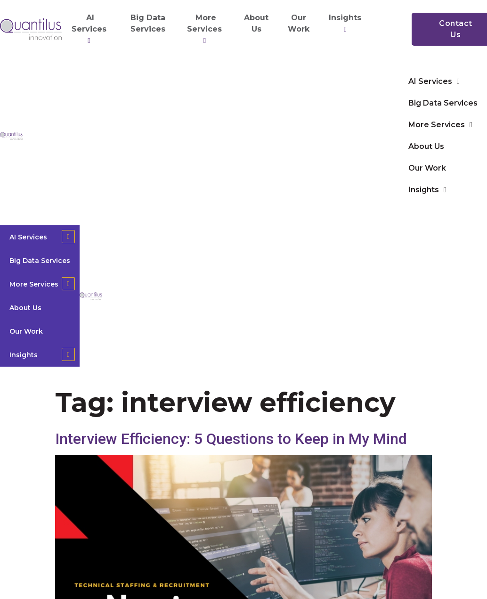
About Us (256, 23)
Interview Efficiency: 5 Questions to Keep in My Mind (231, 439)
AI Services (90, 29)
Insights (346, 23)
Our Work (298, 23)
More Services (206, 29)
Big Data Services (147, 23)
